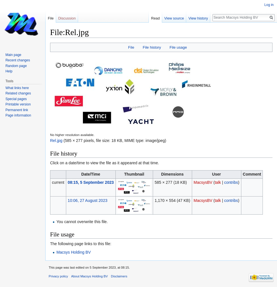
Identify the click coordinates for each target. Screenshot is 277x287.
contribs (231, 182)
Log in (269, 5)
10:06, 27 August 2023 (87, 200)
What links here (17, 88)
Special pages (16, 99)
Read (155, 18)
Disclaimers (119, 276)
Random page (16, 66)
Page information (18, 115)
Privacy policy (58, 276)
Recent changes (17, 60)
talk (218, 182)
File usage (178, 47)
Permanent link (16, 110)
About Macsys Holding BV (89, 276)
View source (174, 18)
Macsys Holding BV (73, 252)
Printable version (18, 104)
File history (152, 47)
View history (198, 18)
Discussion (67, 18)
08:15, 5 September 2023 (91, 182)
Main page (13, 55)
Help (8, 71)
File (131, 47)
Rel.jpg (56, 140)
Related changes (18, 93)
